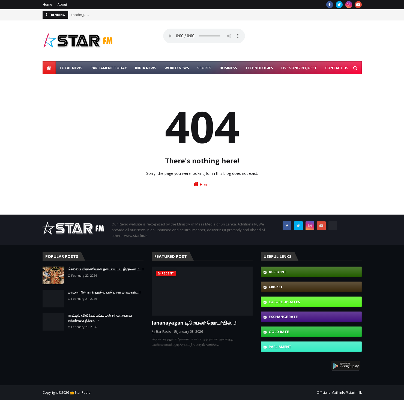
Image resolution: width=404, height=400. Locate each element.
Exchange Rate (283, 316)
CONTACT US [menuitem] (336, 67)
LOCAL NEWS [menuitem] (71, 67)
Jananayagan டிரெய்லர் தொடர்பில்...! (194, 322)
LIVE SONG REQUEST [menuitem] (299, 67)
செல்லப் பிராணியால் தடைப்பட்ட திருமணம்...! (105, 269)
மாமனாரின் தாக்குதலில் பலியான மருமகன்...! (104, 292)
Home (47, 4)
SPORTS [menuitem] (204, 67)
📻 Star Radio (80, 392)
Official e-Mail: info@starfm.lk (339, 392)
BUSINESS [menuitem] (228, 67)
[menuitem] (49, 67)
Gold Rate (279, 331)
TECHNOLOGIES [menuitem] (259, 67)
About (62, 4)
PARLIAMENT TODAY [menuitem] (109, 67)
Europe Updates (284, 301)
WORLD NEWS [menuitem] (176, 67)
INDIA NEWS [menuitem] (145, 67)
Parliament (280, 346)
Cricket (276, 286)
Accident (277, 271)
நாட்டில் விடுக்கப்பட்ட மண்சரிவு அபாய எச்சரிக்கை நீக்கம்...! (100, 318)
